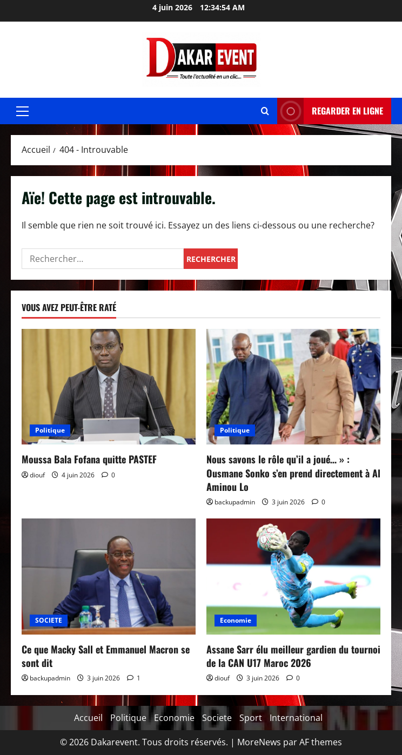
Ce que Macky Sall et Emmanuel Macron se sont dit (106, 656)
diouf (37, 475)
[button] (22, 111)
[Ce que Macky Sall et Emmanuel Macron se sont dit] (109, 576)
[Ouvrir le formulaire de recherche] (265, 111)
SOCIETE (48, 620)
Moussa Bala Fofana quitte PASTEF (89, 459)
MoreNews (259, 742)
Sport (250, 718)
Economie (235, 620)
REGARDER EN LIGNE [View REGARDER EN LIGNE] (330, 111)
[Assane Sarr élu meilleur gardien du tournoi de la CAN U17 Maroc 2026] (293, 576)
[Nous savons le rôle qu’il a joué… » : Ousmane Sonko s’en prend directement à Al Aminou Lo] (293, 387)
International (296, 718)
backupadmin (235, 502)
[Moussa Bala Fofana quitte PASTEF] (109, 387)
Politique (50, 430)
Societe (217, 718)
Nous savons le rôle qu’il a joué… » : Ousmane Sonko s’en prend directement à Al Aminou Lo (293, 472)
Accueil (88, 718)
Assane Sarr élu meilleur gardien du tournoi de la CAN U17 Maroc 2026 (293, 656)
